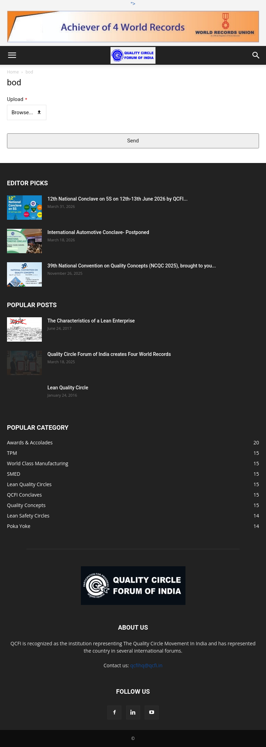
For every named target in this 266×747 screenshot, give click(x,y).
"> (133, 21)
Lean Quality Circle (67, 387)
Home (13, 72)
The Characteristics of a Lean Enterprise (91, 321)
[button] (12, 55)
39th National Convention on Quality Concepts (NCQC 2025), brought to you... (131, 266)
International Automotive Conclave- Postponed (98, 232)
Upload (17, 99)
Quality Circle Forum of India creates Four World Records (109, 354)
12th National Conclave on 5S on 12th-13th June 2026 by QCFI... (117, 199)
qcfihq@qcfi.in (146, 665)
